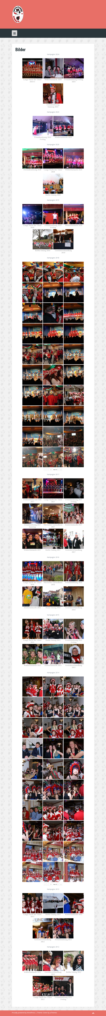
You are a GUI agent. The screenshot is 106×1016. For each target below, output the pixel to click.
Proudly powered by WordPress (23, 1013)
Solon (45, 1013)
